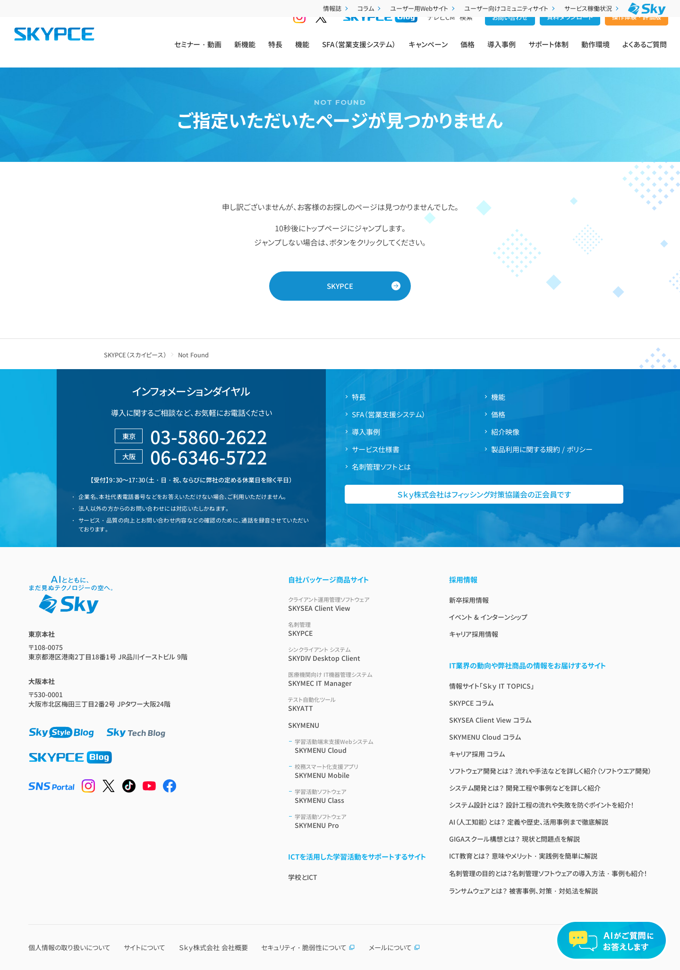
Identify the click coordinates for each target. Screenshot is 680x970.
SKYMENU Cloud (360, 746)
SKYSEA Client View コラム (490, 720)
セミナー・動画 (197, 53)
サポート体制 (548, 53)
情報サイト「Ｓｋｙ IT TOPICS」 (491, 686)
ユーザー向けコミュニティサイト (510, 8)
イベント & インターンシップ (488, 617)
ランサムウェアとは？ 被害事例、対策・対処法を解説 (523, 890)
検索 (466, 33)
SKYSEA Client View (357, 604)
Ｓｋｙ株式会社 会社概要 (213, 947)
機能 (302, 53)
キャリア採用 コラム (477, 754)
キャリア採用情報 (473, 634)
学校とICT (302, 877)
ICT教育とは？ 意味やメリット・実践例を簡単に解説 (523, 855)
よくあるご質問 (644, 53)
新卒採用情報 (469, 600)
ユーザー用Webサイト (423, 8)
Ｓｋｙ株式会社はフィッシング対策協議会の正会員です (484, 494)
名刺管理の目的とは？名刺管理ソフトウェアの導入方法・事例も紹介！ (548, 873)
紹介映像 (505, 432)
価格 (467, 53)
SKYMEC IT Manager (357, 679)
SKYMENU (303, 725)
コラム (369, 8)
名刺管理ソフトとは (381, 467)
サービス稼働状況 (592, 8)
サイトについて (144, 947)
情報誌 (336, 8)
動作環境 (595, 53)
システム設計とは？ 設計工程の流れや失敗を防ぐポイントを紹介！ (541, 805)
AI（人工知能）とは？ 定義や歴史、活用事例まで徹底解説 (528, 822)
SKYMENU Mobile (360, 771)
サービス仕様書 (376, 449)
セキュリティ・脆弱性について (308, 947)
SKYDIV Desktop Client (357, 654)
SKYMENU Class (360, 796)
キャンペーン (428, 53)
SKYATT (357, 704)
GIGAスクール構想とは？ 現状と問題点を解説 (514, 838)
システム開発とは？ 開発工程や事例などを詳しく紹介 (525, 788)
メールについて (394, 947)
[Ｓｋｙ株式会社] (647, 9)
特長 (275, 53)
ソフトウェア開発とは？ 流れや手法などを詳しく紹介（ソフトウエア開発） (550, 771)
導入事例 (501, 53)
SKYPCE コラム (471, 703)
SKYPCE (340, 286)
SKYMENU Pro (360, 821)
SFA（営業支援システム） (359, 53)
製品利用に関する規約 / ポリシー (542, 449)
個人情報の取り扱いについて (69, 947)
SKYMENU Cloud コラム (485, 737)
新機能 (244, 53)
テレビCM (441, 33)
